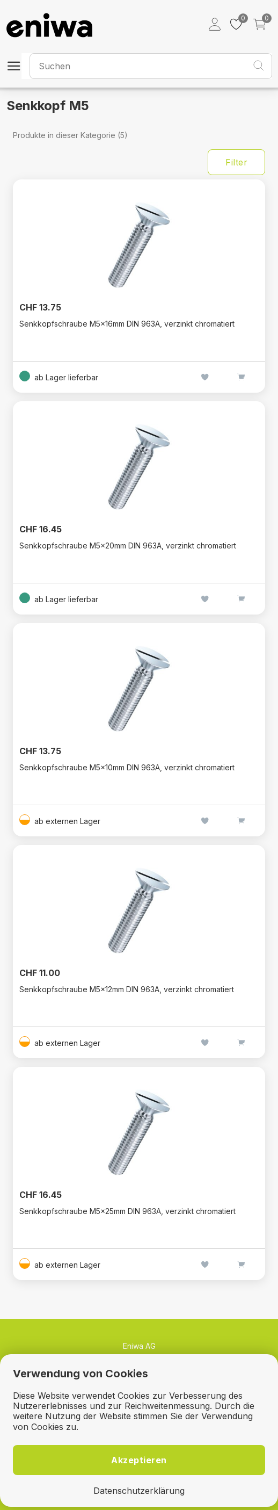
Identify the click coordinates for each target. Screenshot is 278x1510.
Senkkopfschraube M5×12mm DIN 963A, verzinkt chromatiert (126, 989)
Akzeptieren (139, 1460)
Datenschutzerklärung (139, 1491)
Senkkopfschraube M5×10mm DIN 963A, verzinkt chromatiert (127, 767)
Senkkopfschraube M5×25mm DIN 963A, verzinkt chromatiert (127, 1211)
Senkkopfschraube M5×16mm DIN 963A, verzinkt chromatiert (127, 323)
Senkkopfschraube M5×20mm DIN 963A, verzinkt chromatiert (127, 545)
